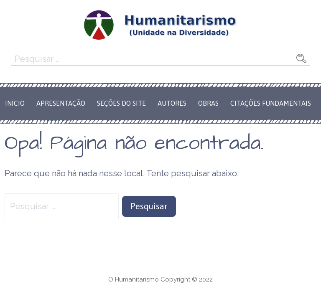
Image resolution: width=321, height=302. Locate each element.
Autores (172, 103)
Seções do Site (121, 103)
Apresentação (60, 103)
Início (15, 103)
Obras (208, 103)
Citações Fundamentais (270, 103)
